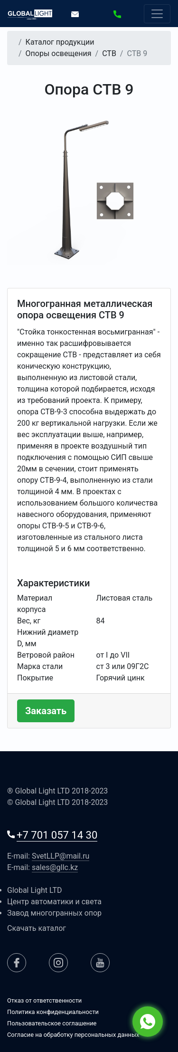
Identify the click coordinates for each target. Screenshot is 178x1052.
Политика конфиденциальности (53, 1011)
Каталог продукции (60, 42)
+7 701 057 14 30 (57, 835)
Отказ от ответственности (44, 1000)
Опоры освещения (59, 53)
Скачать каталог (36, 928)
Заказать (45, 711)
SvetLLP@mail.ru (61, 856)
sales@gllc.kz (55, 867)
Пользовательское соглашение (51, 1023)
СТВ (109, 53)
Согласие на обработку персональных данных (73, 1034)
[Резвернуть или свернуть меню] (157, 13)
